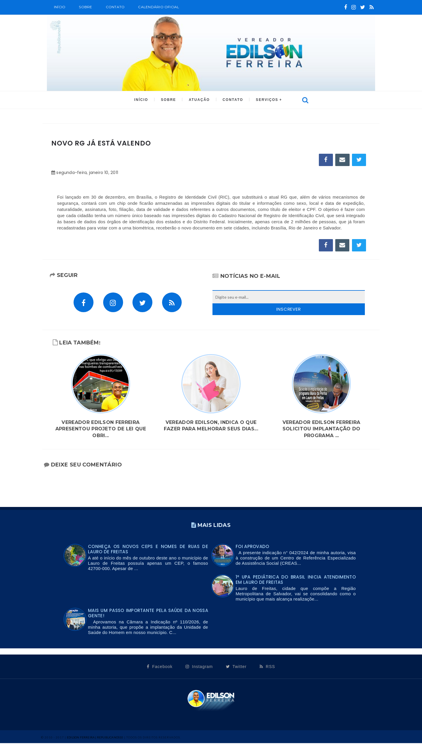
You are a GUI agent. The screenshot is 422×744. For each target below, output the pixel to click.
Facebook (159, 667)
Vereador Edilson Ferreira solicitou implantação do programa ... (321, 429)
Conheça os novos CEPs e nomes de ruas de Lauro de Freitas (148, 550)
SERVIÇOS (265, 100)
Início (59, 7)
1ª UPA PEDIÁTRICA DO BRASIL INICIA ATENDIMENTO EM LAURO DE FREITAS (296, 580)
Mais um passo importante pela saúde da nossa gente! (148, 614)
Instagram (199, 667)
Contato (115, 7)
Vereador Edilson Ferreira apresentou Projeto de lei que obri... (100, 429)
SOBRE (85, 7)
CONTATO (232, 100)
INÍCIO (142, 100)
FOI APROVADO (252, 547)
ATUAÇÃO (199, 100)
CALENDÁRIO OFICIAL (158, 7)
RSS (267, 667)
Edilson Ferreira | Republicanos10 (95, 738)
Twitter (236, 667)
